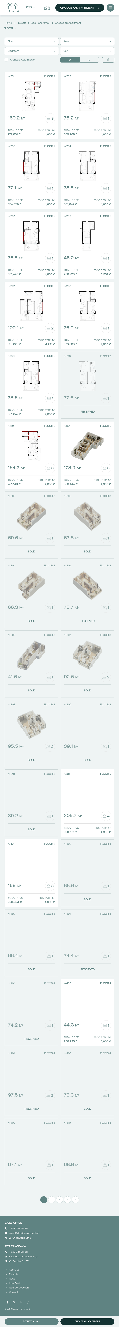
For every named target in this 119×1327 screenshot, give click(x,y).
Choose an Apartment (79, 7)
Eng (30, 7)
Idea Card (12, 1283)
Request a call (31, 1322)
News (10, 1279)
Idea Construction (17, 1288)
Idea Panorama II (40, 23)
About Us (12, 1270)
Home (8, 23)
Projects (21, 23)
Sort (87, 51)
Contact (11, 1292)
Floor (10, 28)
